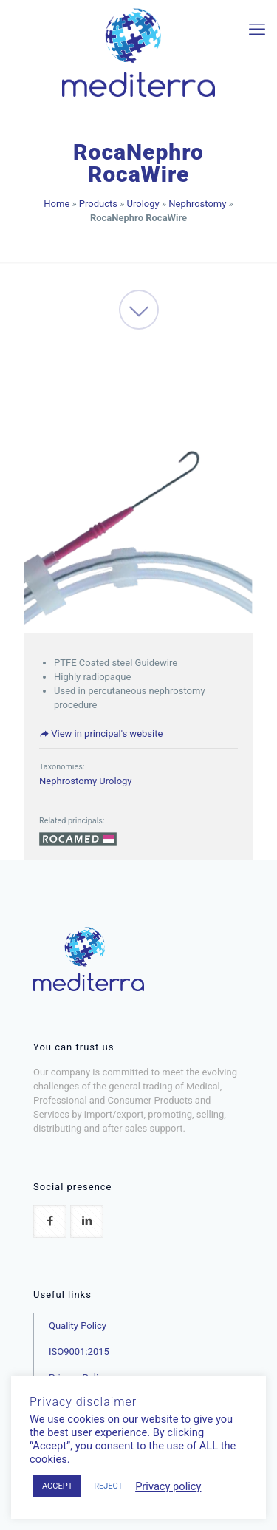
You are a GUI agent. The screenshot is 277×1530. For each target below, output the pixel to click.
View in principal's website (101, 733)
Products (98, 203)
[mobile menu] (257, 29)
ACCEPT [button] (57, 1486)
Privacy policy (168, 1486)
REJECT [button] (108, 1486)
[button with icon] (49, 1221)
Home (56, 203)
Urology (143, 203)
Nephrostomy (197, 203)
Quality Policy (77, 1325)
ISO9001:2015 (79, 1351)
